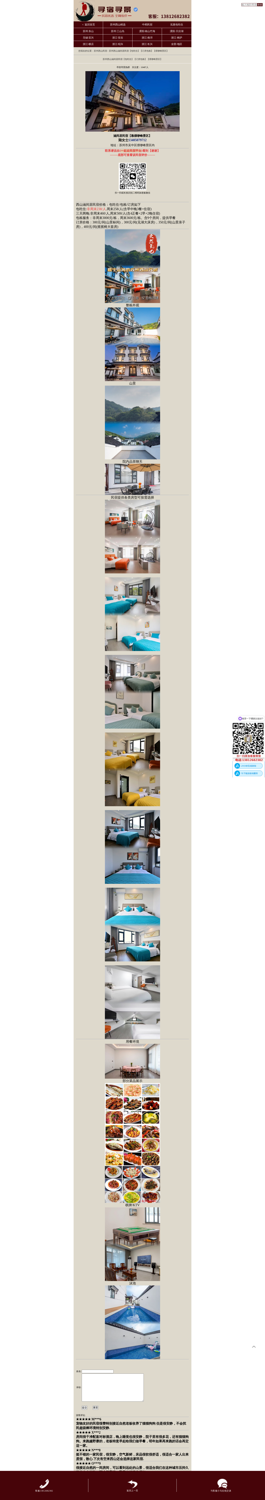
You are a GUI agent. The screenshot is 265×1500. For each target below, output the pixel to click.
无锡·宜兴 (88, 37)
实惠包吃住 (176, 24)
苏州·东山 (88, 31)
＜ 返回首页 (88, 24)
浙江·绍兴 (117, 44)
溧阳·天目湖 (176, 31)
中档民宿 (147, 24)
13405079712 (137, 140)
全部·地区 (176, 44)
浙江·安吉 (117, 37)
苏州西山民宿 (100, 51)
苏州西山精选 (118, 24)
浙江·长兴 (147, 44)
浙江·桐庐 (176, 37)
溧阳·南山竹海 (147, 31)
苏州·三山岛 (118, 31)
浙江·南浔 (147, 37)
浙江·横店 (88, 44)
